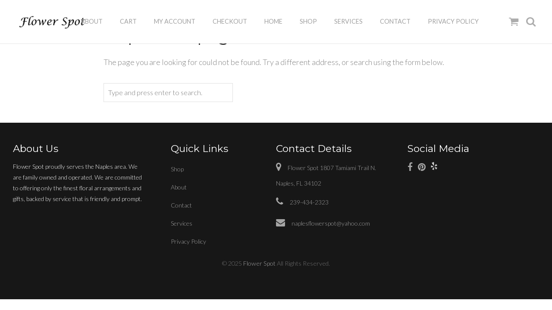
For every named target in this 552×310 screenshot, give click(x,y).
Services (348, 21)
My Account (174, 21)
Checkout (230, 21)
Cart (128, 21)
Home (273, 21)
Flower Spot (259, 263)
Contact (395, 21)
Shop (308, 21)
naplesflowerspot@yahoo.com (323, 223)
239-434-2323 (302, 202)
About (92, 21)
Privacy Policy (453, 21)
